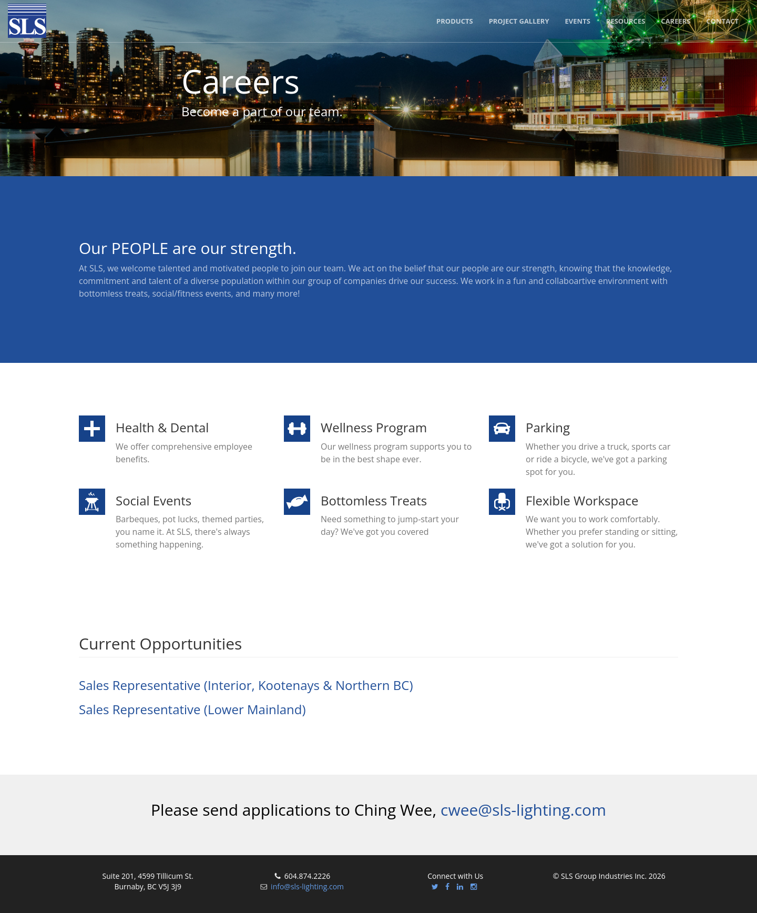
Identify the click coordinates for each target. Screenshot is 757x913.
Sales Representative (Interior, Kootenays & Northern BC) (246, 685)
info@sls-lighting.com (307, 886)
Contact (722, 21)
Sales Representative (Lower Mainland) (192, 709)
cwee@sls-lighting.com (523, 809)
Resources (626, 21)
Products (454, 21)
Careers (675, 21)
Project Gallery (519, 21)
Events (577, 21)
